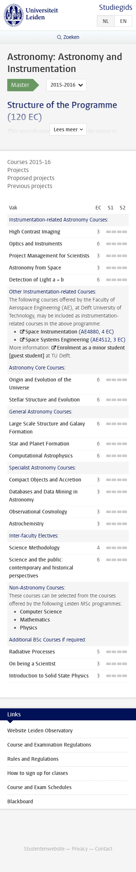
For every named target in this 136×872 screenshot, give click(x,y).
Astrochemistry (26, 523)
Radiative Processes (32, 651)
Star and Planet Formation (39, 443)
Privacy (80, 848)
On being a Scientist (32, 663)
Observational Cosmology (38, 511)
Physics (28, 627)
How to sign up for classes (37, 773)
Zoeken (71, 37)
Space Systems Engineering (57, 339)
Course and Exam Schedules (39, 787)
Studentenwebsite (44, 848)
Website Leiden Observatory (40, 730)
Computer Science (41, 611)
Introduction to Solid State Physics (48, 675)
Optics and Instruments (35, 243)
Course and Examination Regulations (49, 744)
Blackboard (20, 801)
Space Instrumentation (51, 331)
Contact (103, 848)
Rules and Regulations (32, 759)
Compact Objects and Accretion (45, 479)
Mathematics (35, 619)
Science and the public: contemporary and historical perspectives (41, 567)
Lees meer (66, 129)
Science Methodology (34, 547)
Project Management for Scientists (49, 255)
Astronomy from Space (35, 267)
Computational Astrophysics (41, 455)
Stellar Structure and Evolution (44, 399)
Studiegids (115, 7)
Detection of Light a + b (36, 279)
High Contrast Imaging (34, 231)
